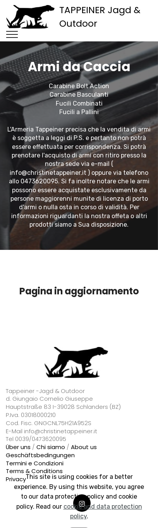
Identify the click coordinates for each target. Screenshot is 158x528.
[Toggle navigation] (12, 34)
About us (84, 447)
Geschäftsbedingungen (40, 455)
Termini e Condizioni (35, 463)
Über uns (18, 447)
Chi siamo (50, 447)
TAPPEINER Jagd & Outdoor (100, 16)
